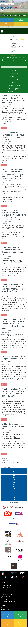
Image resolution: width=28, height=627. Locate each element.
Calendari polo (13, 76)
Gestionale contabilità (8, 601)
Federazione (7, 20)
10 (9, 462)
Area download (5, 609)
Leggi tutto (14, 60)
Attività (21, 23)
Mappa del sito (5, 596)
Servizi (7, 23)
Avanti (13, 462)
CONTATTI (4, 589)
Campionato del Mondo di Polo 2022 (13, 92)
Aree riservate (5, 607)
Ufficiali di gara (13, 89)
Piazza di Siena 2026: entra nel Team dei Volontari (14, 58)
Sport (21, 20)
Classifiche (13, 79)
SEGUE (4, 128)
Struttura (13, 70)
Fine (18, 462)
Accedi (18, 4)
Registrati (25, 3)
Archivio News (5, 600)
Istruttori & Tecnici (13, 85)
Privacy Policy (5, 603)
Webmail (4, 598)
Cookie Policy (5, 605)
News (13, 82)
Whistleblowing (6, 594)
